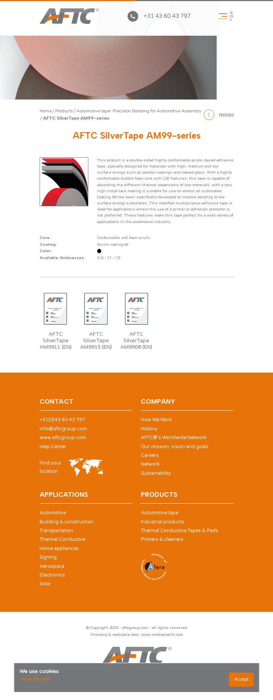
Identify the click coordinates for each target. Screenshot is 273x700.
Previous (218, 114)
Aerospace (52, 566)
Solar (45, 584)
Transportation (56, 531)
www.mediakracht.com (162, 634)
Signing (48, 557)
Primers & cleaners (162, 539)
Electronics (52, 575)
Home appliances (59, 548)
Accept (241, 679)
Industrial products (162, 522)
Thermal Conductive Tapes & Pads (179, 531)
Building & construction (67, 522)
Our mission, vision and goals (175, 447)
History (149, 429)
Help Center (53, 447)
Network (150, 464)
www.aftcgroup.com (63, 438)
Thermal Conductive (62, 539)
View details (34, 679)
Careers (150, 455)
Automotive (53, 513)
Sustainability (156, 473)
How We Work (156, 420)
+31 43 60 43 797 (159, 16)
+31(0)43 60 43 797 (62, 420)
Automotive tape (159, 513)
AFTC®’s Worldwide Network (173, 438)
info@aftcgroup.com (63, 429)
